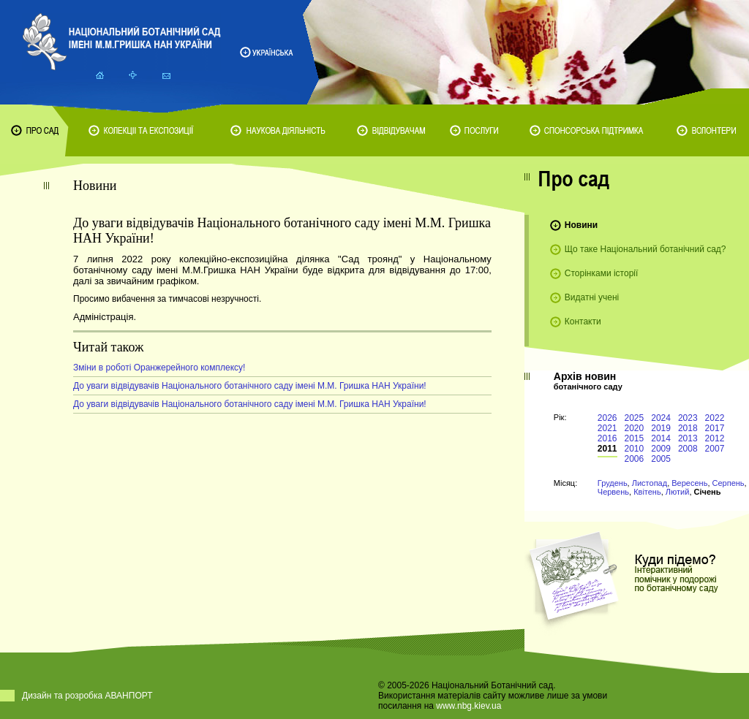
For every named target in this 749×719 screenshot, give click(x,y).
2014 (661, 438)
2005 (661, 459)
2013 (688, 438)
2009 (661, 449)
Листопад (649, 483)
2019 (661, 428)
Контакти (583, 321)
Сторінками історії (602, 273)
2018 (688, 428)
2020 (634, 428)
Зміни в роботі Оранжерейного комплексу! (159, 367)
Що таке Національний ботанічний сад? (645, 249)
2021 (607, 428)
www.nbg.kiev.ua (468, 706)
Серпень (728, 483)
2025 (634, 418)
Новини (581, 225)
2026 (607, 418)
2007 (715, 449)
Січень (707, 491)
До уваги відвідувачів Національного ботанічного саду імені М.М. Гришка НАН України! (249, 386)
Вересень (689, 483)
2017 (715, 428)
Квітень (647, 491)
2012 (715, 438)
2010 (634, 449)
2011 (607, 449)
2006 (634, 459)
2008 (688, 449)
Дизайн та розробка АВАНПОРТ (87, 696)
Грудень (613, 483)
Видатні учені (592, 297)
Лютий (678, 491)
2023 (688, 418)
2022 (715, 418)
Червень (613, 491)
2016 (607, 438)
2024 (661, 418)
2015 (634, 438)
